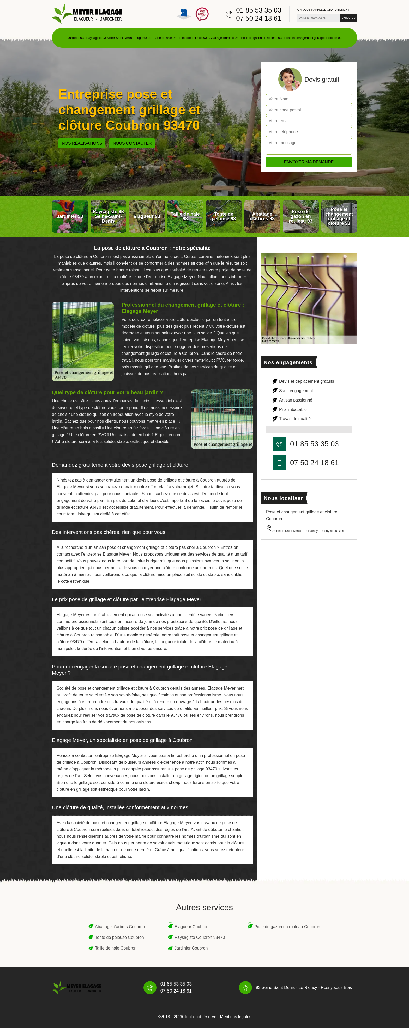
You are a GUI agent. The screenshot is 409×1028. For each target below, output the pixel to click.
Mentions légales (235, 1016)
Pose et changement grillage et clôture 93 (312, 38)
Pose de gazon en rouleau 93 (261, 38)
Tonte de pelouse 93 (193, 38)
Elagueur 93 (142, 38)
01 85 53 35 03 (258, 10)
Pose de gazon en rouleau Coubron (287, 926)
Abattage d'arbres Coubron (120, 926)
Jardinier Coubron (191, 948)
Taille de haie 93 (165, 38)
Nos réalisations (82, 143)
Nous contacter (132, 143)
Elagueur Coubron (191, 926)
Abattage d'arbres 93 (223, 38)
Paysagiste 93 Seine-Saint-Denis (109, 38)
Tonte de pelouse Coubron (119, 937)
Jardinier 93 (76, 38)
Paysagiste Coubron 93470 (200, 937)
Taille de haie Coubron (115, 948)
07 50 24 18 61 (258, 18)
